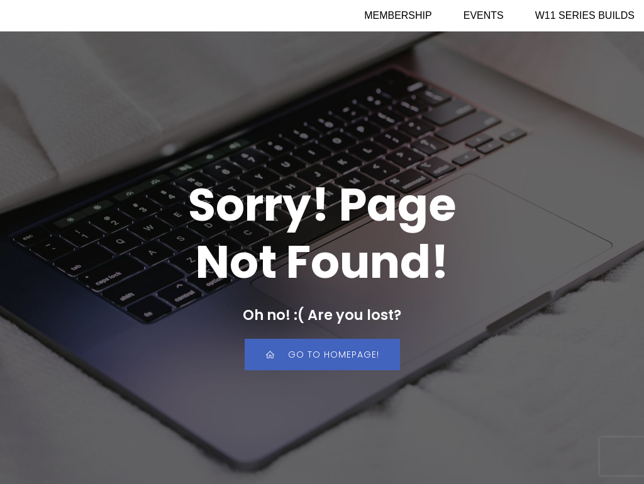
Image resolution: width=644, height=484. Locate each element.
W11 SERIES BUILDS (585, 15)
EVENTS (484, 15)
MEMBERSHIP (398, 15)
